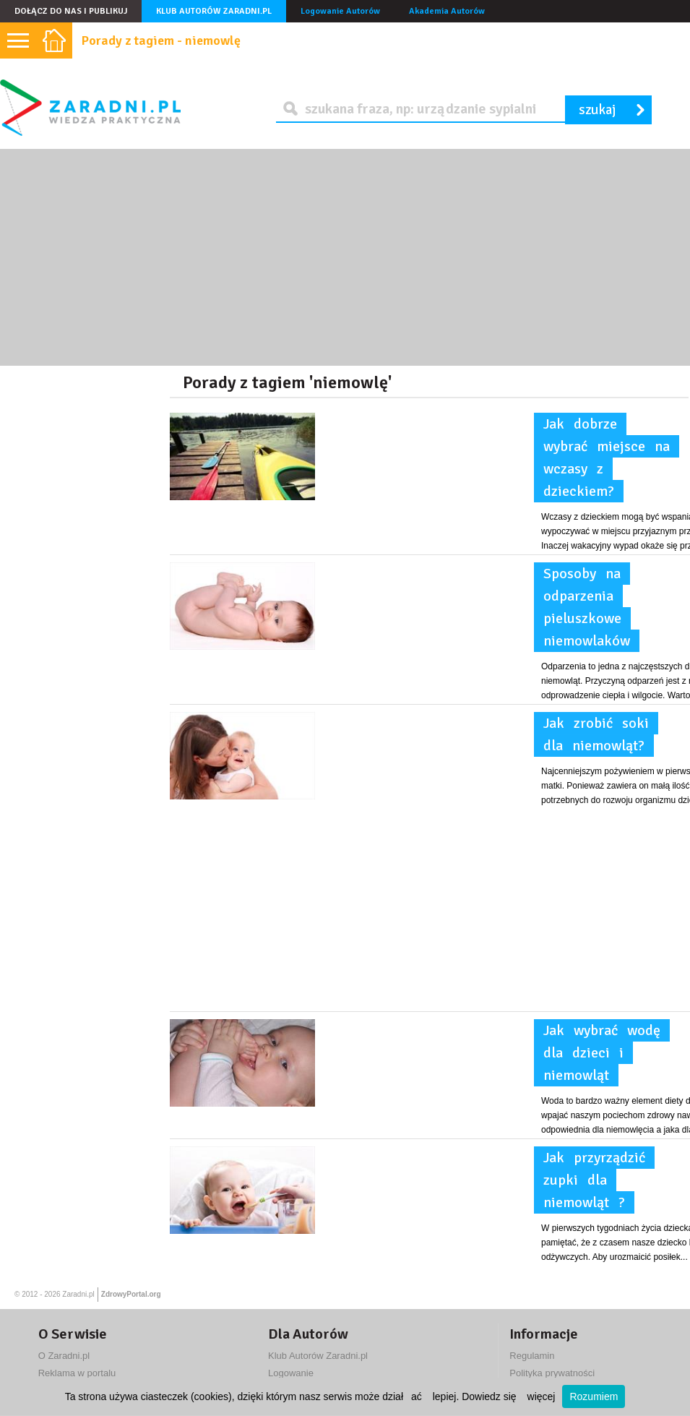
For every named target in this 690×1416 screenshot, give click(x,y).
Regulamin (531, 1355)
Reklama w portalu (77, 1373)
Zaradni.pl (78, 1294)
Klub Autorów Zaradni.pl (214, 11)
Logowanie (291, 1373)
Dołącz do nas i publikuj (70, 11)
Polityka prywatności (552, 1373)
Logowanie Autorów (340, 11)
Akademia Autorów (447, 11)
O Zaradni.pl (64, 1355)
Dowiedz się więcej (508, 1396)
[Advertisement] (345, 257)
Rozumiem (593, 1396)
